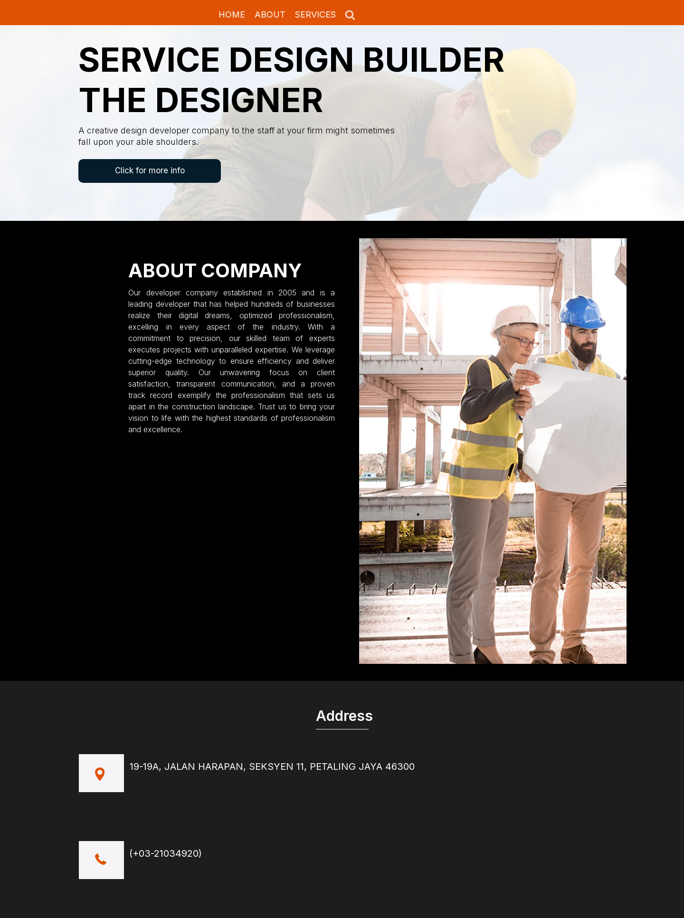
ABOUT (270, 14)
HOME (231, 14)
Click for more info (150, 170)
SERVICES (315, 14)
